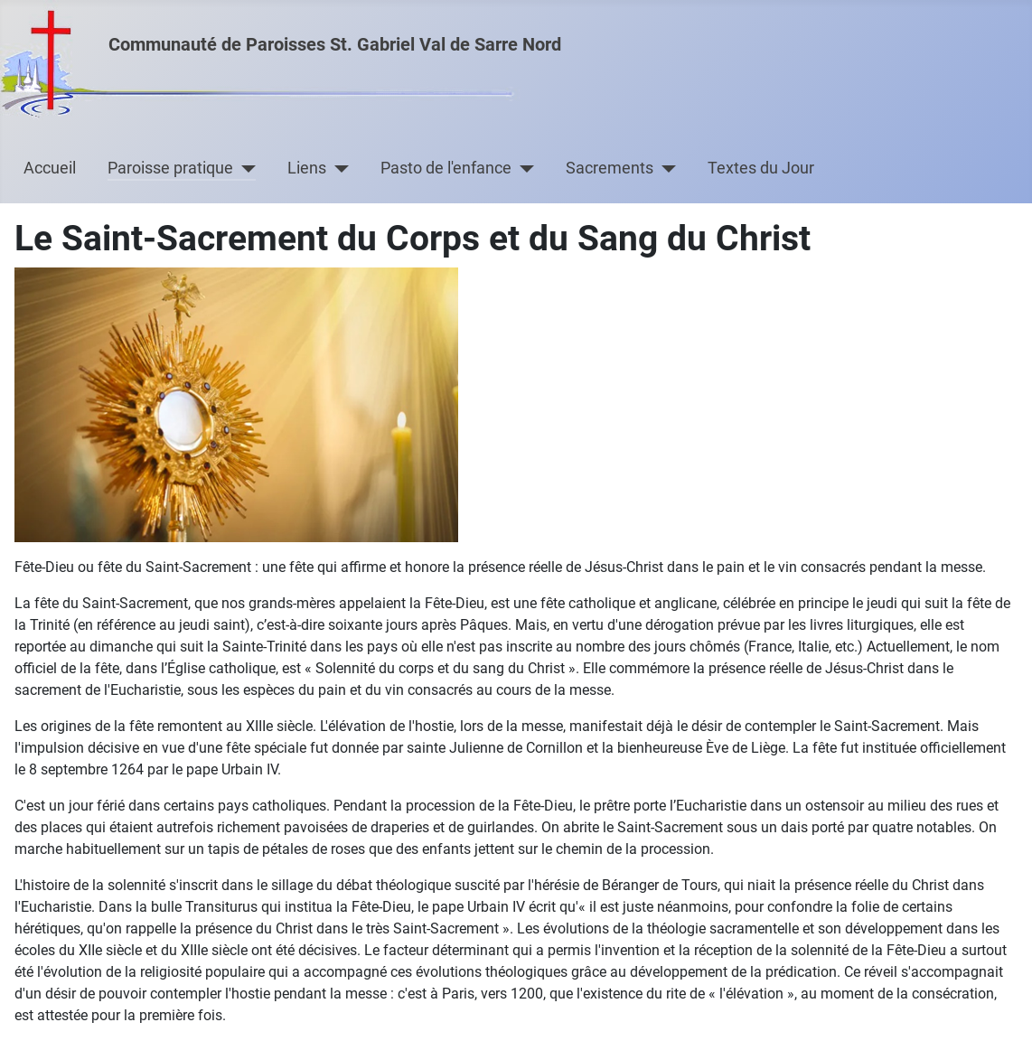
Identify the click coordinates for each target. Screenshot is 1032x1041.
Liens (306, 168)
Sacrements (609, 168)
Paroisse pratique (170, 168)
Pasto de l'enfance (445, 168)
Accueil (49, 168)
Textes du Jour (761, 168)
